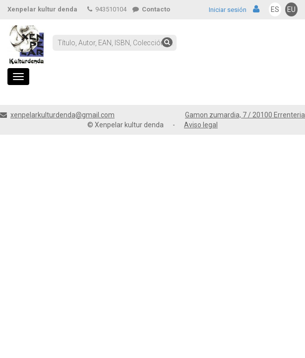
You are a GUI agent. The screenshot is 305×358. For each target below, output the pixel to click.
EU (291, 9)
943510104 (106, 9)
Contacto (151, 9)
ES (275, 9)
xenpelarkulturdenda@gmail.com (62, 115)
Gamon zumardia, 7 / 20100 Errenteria (245, 115)
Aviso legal (201, 125)
